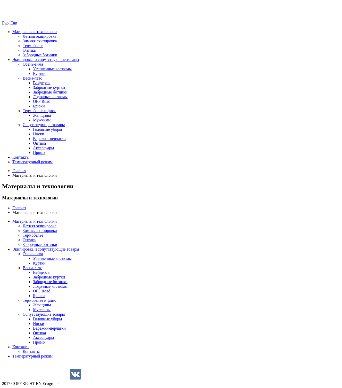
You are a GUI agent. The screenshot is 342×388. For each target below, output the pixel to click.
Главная (19, 170)
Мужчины (42, 120)
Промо (39, 152)
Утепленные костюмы (52, 69)
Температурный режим (32, 162)
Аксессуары (43, 148)
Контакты (20, 157)
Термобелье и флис (39, 110)
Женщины (42, 115)
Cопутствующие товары (44, 124)
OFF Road (41, 101)
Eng (13, 23)
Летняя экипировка (39, 36)
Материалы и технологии (34, 31)
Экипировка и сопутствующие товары (45, 59)
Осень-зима (33, 64)
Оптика (29, 50)
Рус (5, 23)
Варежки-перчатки (49, 138)
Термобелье (33, 45)
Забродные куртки (49, 87)
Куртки (39, 73)
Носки (38, 134)
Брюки (39, 106)
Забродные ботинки (40, 55)
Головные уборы (47, 129)
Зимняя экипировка (40, 41)
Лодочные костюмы (50, 97)
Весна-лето (32, 78)
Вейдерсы (41, 83)
